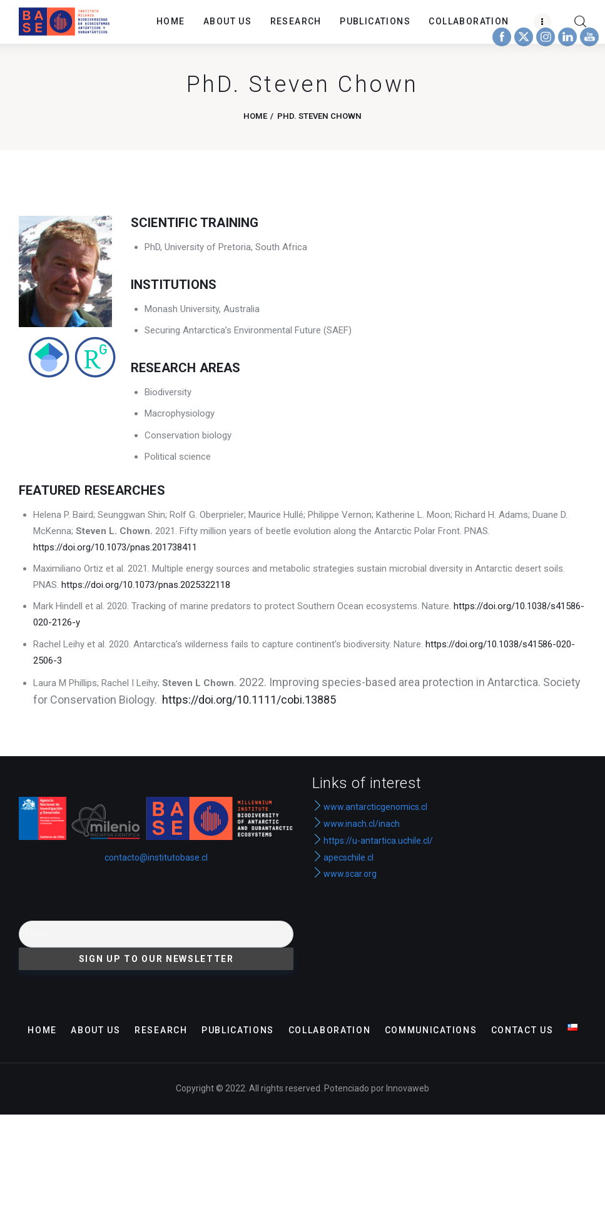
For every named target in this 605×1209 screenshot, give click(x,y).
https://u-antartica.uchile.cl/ (372, 841)
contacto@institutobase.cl (156, 857)
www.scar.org (344, 874)
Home (255, 116)
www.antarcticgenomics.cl (375, 807)
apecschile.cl (343, 857)
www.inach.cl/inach (361, 824)
